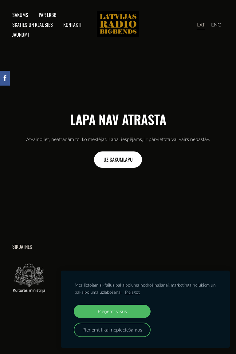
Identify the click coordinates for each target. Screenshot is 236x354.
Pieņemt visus (112, 311)
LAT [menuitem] (201, 24)
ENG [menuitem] (216, 24)
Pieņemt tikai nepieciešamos (112, 329)
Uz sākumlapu (118, 159)
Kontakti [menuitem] (72, 24)
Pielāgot (132, 292)
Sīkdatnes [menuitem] (22, 246)
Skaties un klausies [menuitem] (32, 24)
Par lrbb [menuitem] (47, 14)
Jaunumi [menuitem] (20, 34)
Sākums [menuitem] (20, 14)
